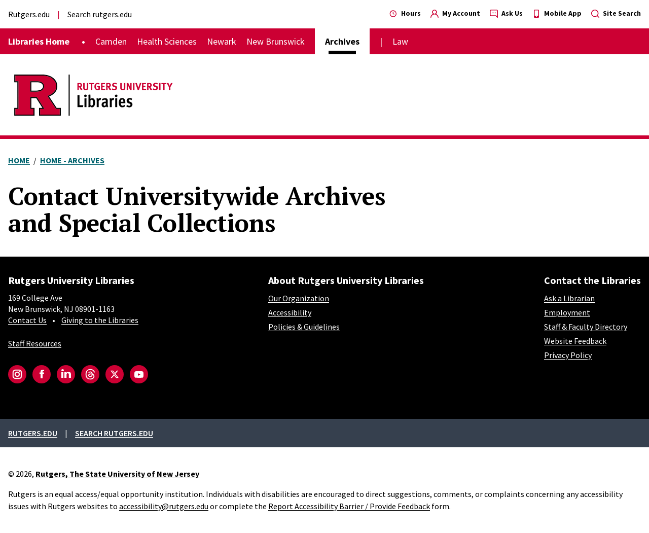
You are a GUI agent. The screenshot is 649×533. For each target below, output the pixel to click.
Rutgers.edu (29, 14)
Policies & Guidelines (304, 327)
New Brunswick (275, 41)
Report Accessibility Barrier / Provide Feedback (349, 506)
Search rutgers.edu (99, 14)
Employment (567, 312)
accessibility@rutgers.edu (163, 506)
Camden (111, 41)
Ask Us (506, 13)
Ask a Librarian (569, 298)
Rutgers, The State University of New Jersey (117, 474)
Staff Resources (34, 343)
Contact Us (27, 320)
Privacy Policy (568, 355)
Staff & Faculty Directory (585, 327)
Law (400, 41)
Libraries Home (38, 41)
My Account (455, 13)
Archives (342, 41)
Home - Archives (72, 160)
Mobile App (557, 13)
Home (19, 160)
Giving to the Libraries (99, 320)
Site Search (616, 13)
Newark (221, 41)
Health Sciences (167, 41)
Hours (405, 13)
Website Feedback (575, 341)
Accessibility (289, 312)
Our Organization (298, 298)
